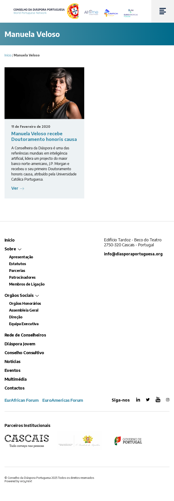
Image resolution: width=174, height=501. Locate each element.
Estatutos (17, 263)
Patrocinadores (22, 277)
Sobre (10, 248)
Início (8, 55)
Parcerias (17, 270)
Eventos (12, 370)
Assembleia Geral (23, 310)
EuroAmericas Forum (62, 400)
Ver (14, 188)
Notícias (12, 361)
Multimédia (16, 379)
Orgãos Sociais (19, 295)
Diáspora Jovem (20, 343)
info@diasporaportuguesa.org (133, 254)
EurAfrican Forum (22, 400)
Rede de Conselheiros (25, 334)
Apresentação (21, 257)
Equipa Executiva (23, 324)
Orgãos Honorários (25, 303)
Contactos (14, 387)
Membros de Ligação (26, 284)
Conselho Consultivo (24, 352)
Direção (15, 317)
